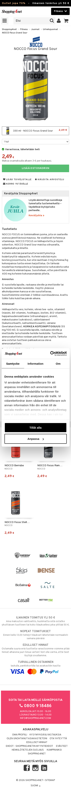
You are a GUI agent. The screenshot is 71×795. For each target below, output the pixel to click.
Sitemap (50, 780)
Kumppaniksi (54, 750)
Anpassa (35, 438)
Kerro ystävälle (15, 183)
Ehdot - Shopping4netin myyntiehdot (29, 746)
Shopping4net (9, 29)
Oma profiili (19, 734)
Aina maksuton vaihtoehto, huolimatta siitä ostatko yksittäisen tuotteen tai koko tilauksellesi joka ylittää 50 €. (35, 621)
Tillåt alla (36, 427)
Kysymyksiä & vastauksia (45, 734)
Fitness (24, 29)
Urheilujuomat (50, 29)
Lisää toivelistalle (17, 179)
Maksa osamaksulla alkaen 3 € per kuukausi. (27, 160)
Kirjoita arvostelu (49, 179)
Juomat (35, 29)
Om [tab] (58, 363)
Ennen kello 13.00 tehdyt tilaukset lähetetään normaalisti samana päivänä (35, 634)
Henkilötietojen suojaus (28, 750)
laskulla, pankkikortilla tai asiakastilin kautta (35, 667)
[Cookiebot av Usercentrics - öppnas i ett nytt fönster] (50, 353)
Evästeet (62, 746)
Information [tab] (36, 363)
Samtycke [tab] (13, 363)
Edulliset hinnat (36, 742)
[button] (66, 20)
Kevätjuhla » (36, 215)
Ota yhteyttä (58, 738)
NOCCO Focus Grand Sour (14, 32)
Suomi (36, 785)
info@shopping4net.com (35, 718)
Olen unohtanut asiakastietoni (27, 738)
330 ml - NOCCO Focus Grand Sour (35, 131)
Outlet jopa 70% (13, 3)
